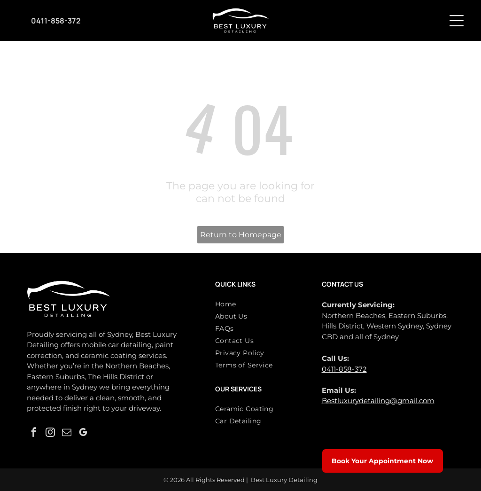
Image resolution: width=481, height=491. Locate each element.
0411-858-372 (344, 369)
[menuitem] (261, 306)
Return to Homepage (240, 234)
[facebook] (34, 433)
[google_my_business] (83, 433)
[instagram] (50, 433)
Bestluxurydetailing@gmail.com (378, 400)
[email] (67, 433)
